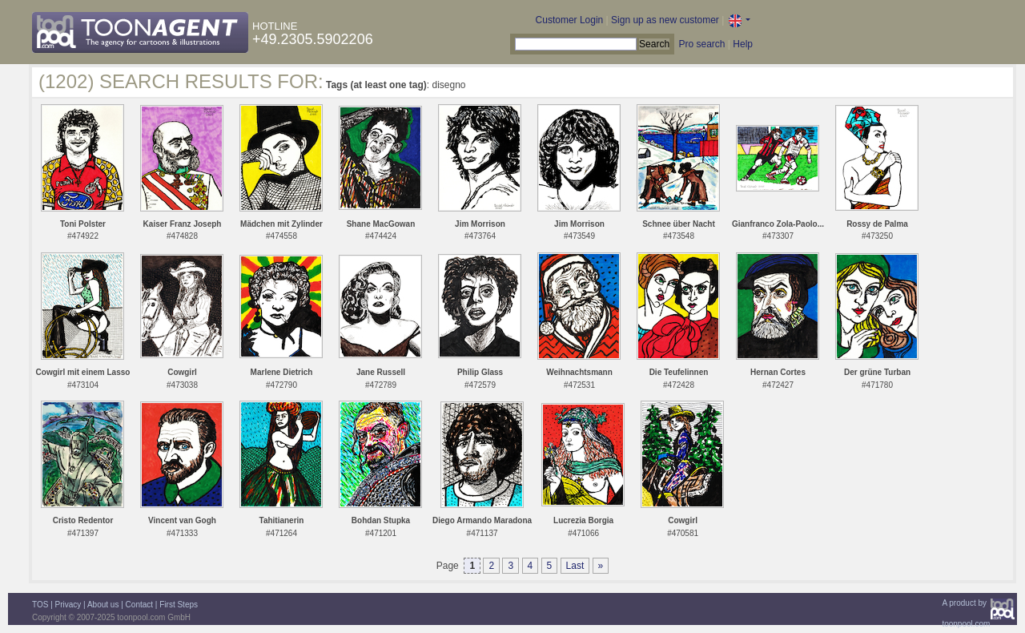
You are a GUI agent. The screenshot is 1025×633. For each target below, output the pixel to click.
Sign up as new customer (665, 20)
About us (103, 604)
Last (575, 565)
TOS (40, 604)
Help (743, 44)
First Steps (178, 604)
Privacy (68, 604)
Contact (139, 604)
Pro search (701, 44)
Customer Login (570, 20)
